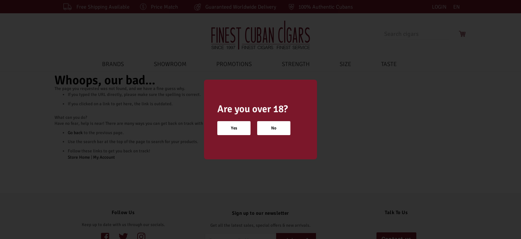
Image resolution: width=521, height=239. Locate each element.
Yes (234, 128)
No (273, 128)
